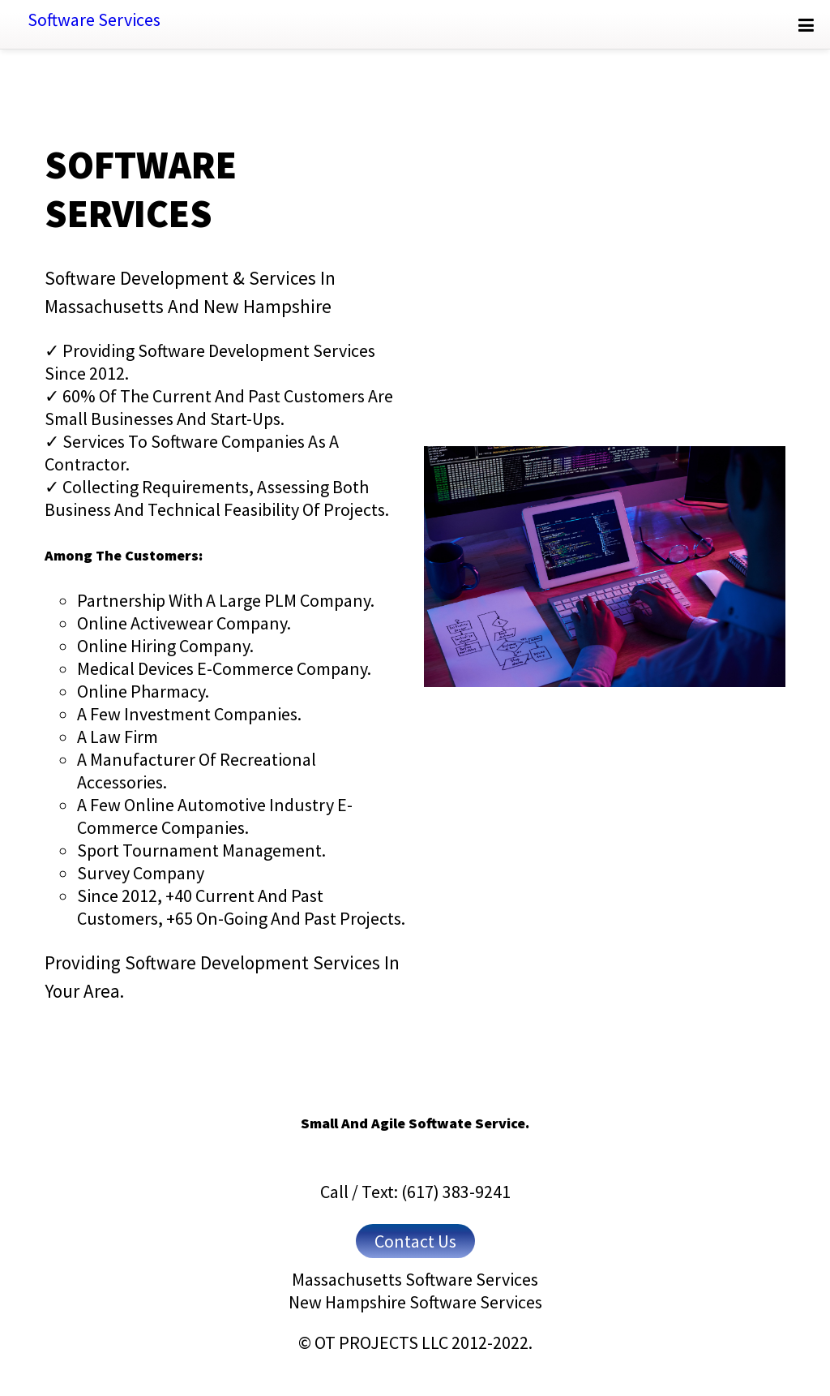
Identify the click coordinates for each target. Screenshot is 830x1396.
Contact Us (415, 1241)
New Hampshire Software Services (415, 1302)
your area (82, 991)
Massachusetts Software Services (415, 1279)
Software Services (94, 19)
